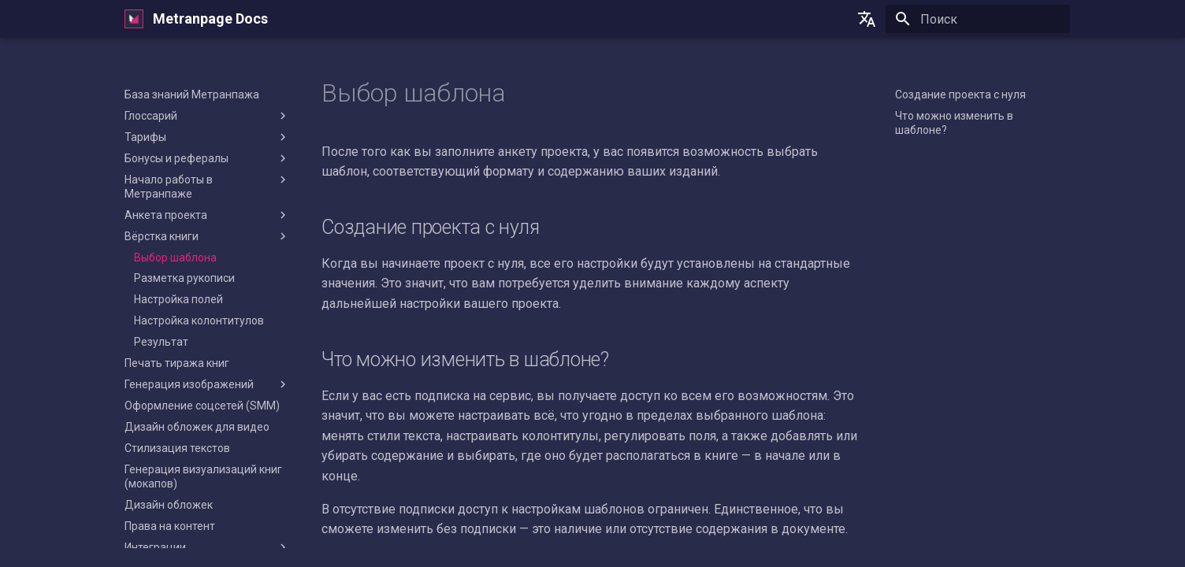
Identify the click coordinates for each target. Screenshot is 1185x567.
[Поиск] (978, 19)
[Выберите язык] (866, 19)
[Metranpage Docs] (134, 19)
